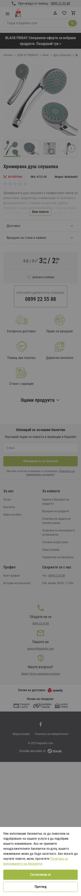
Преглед (41, 887)
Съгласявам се (40, 875)
